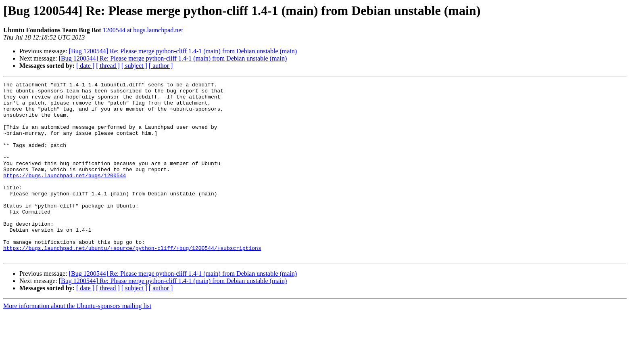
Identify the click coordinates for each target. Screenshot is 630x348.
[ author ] (161, 65)
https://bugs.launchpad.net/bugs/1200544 (64, 194)
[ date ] (85, 65)
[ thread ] (108, 65)
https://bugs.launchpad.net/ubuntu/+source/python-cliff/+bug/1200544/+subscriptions (132, 281)
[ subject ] (134, 65)
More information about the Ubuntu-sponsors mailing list (77, 341)
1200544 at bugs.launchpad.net (143, 30)
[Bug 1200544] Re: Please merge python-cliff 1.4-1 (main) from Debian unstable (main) (183, 51)
